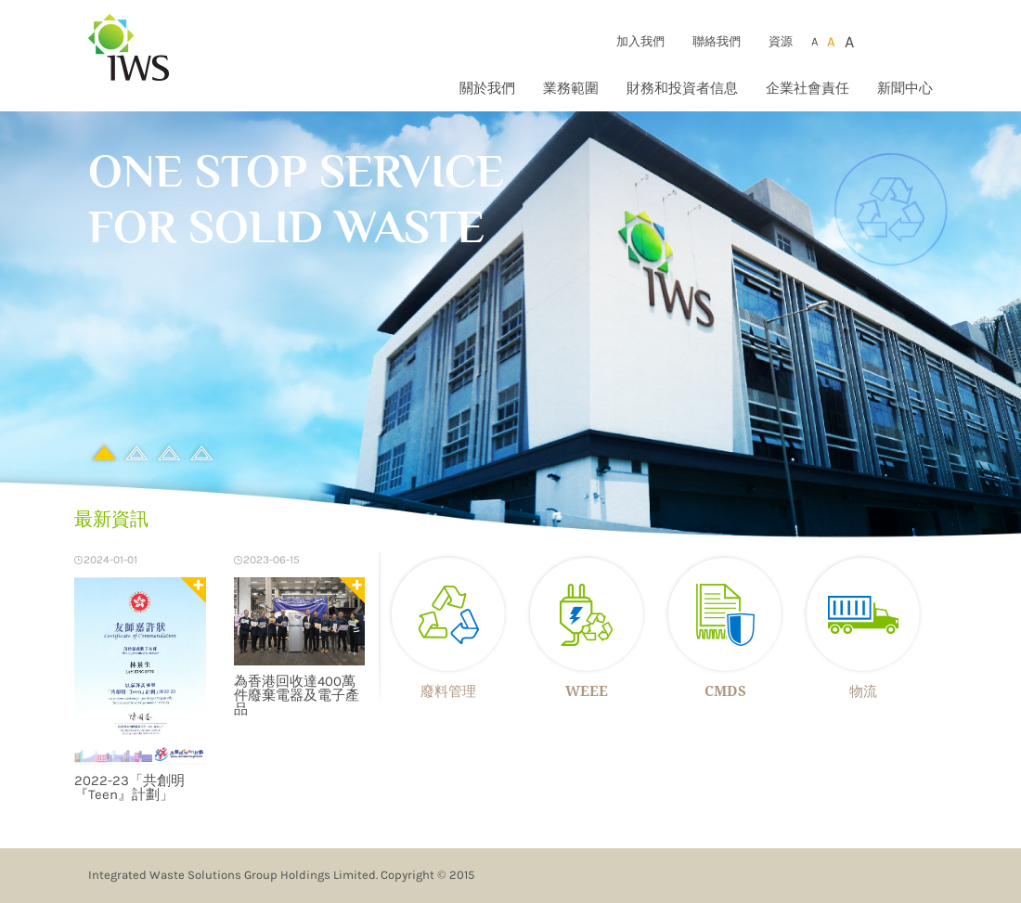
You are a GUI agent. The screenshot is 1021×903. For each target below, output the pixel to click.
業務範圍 (571, 88)
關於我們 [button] (487, 88)
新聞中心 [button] (905, 88)
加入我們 (640, 41)
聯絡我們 (716, 41)
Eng (922, 41)
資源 (781, 41)
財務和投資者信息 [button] (682, 88)
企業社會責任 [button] (807, 88)
